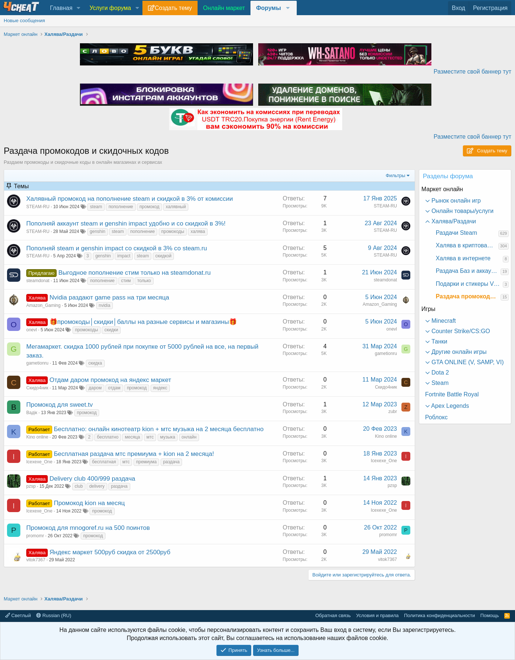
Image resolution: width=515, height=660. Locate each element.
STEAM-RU (38, 206)
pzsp (31, 486)
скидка (95, 363)
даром (94, 387)
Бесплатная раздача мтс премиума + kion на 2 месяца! (134, 453)
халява (198, 231)
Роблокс (436, 417)
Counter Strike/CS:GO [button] (460, 331)
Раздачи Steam (456, 233)
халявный (176, 206)
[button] (78, 8)
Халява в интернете (463, 258)
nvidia (104, 305)
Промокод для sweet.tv (59, 404)
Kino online (37, 437)
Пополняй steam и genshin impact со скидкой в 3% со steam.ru (116, 248)
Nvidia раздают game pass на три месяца (109, 297)
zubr (392, 411)
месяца (132, 437)
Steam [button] (439, 383)
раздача (171, 461)
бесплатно (107, 437)
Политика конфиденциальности (439, 615)
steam (96, 206)
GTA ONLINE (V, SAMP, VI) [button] (467, 362)
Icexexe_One (39, 461)
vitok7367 (35, 559)
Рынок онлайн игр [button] (455, 200)
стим (126, 280)
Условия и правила (377, 615)
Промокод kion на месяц (89, 503)
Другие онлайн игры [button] (458, 352)
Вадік (31, 412)
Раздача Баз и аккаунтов (468, 271)
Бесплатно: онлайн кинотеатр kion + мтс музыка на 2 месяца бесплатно (158, 429)
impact (123, 255)
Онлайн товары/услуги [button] (462, 211)
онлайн (189, 437)
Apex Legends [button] (449, 406)
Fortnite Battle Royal (452, 394)
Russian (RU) (53, 615)
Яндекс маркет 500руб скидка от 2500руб (110, 552)
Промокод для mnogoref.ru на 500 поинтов (88, 527)
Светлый (18, 615)
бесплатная (104, 461)
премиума (146, 461)
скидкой (163, 255)
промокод (149, 206)
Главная (61, 8)
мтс (150, 437)
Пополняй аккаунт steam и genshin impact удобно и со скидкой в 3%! (126, 223)
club (79, 486)
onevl (31, 329)
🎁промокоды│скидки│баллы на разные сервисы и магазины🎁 (143, 321)
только (144, 280)
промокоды (172, 231)
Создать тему (173, 8)
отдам (114, 387)
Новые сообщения (24, 20)
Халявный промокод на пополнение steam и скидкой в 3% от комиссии (129, 198)
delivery (96, 486)
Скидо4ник (37, 387)
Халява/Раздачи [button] (453, 221)
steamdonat (38, 280)
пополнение (120, 206)
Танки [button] (438, 341)
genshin (97, 231)
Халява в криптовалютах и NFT (467, 245)
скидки (111, 329)
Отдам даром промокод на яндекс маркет (110, 379)
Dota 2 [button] (439, 372)
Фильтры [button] (395, 175)
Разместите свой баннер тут (472, 71)
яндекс (160, 387)
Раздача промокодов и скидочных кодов (468, 296)
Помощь (489, 615)
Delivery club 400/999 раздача (92, 478)
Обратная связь (333, 615)
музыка (167, 437)
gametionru (37, 363)
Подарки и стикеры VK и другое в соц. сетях (469, 284)
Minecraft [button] (443, 321)
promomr (35, 535)
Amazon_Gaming (43, 305)
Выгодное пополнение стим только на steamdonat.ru (134, 272)
